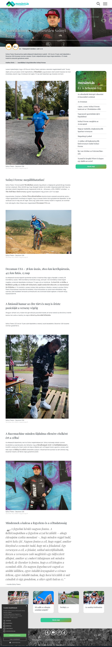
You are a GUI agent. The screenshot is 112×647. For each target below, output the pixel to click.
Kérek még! (91, 166)
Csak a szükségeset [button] (15, 639)
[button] (15, 642)
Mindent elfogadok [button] (14, 635)
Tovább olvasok (14, 617)
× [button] (26, 606)
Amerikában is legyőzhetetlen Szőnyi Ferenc (31, 62)
